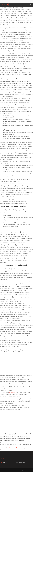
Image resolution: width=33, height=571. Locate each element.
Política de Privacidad (20, 462)
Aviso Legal (5, 462)
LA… (2, 1)
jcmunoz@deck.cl (13, 392)
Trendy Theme (29, 470)
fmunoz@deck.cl (13, 448)
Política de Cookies (7, 465)
